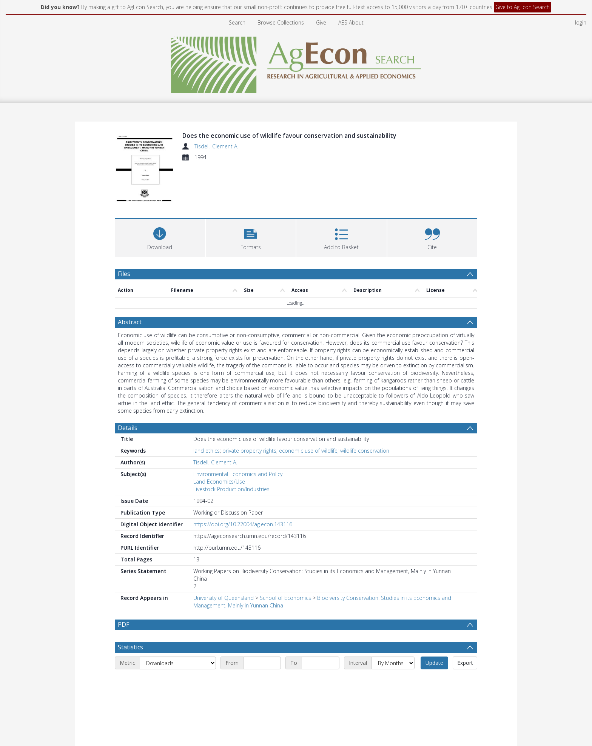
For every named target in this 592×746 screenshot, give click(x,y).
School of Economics (285, 597)
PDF (123, 624)
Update (434, 662)
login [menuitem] (580, 22)
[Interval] (393, 663)
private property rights (249, 450)
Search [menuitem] (237, 22)
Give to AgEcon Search (522, 7)
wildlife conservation (364, 450)
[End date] (320, 663)
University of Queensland (223, 597)
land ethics (206, 450)
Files (124, 274)
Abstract (130, 322)
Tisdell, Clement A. (216, 146)
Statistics (130, 647)
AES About (351, 22)
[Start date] (262, 663)
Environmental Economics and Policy (237, 474)
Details (127, 428)
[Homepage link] (296, 63)
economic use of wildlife (308, 450)
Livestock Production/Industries (231, 489)
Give (321, 22)
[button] (251, 237)
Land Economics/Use (219, 481)
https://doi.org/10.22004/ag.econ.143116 (242, 524)
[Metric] (178, 663)
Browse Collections (280, 22)
